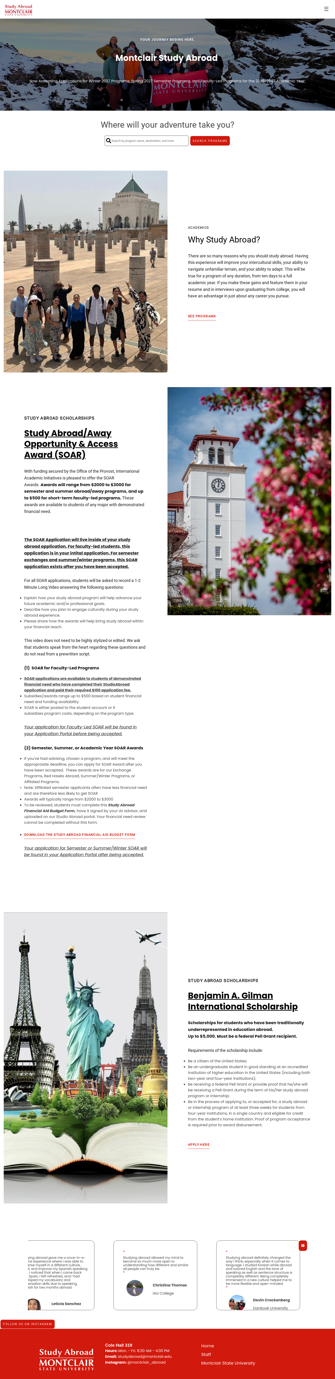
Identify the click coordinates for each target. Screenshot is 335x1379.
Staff (206, 1354)
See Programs (202, 316)
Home (207, 1346)
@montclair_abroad (146, 1362)
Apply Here (199, 1144)
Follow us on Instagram (27, 1324)
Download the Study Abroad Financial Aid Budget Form (79, 835)
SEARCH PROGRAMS (210, 141)
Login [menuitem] (320, 9)
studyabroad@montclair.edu (145, 1356)
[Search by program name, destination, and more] (146, 141)
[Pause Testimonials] (303, 1245)
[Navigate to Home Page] (19, 9)
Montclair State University (228, 1363)
